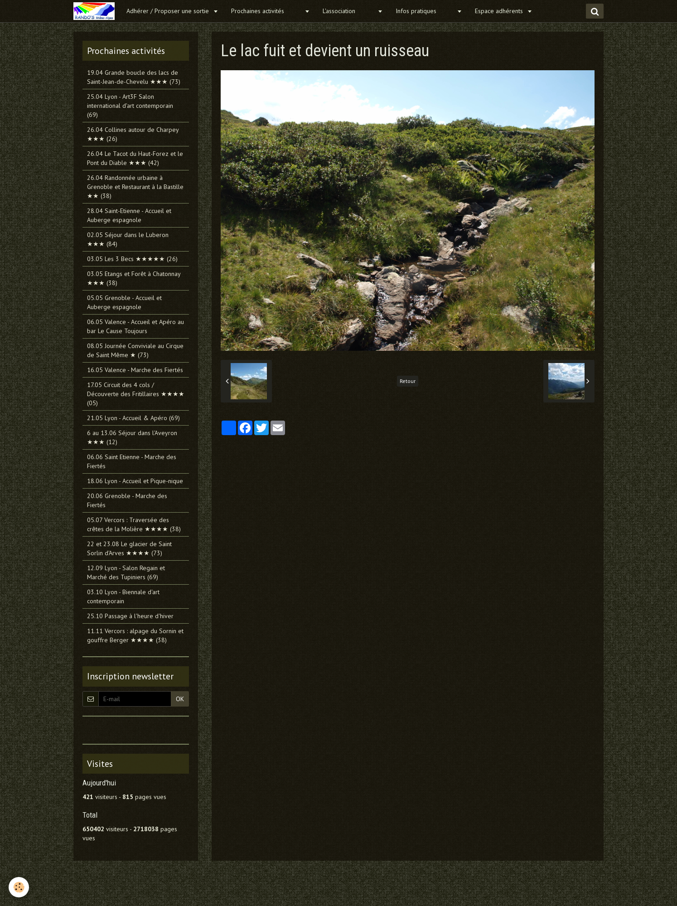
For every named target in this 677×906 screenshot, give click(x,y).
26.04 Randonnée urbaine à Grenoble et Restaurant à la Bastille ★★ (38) (135, 187)
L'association (349, 11)
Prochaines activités (266, 11)
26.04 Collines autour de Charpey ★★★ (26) (133, 134)
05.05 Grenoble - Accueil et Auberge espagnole (124, 302)
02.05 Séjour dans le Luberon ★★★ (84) (128, 239)
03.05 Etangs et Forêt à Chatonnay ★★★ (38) (133, 278)
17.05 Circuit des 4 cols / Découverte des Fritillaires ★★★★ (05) (135, 394)
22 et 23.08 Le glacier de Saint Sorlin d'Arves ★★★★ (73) (129, 548)
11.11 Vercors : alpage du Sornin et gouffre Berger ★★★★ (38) (135, 635)
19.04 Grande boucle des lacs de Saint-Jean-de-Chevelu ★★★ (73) (133, 77)
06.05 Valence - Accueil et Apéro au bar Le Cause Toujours (135, 326)
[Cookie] (19, 887)
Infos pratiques (425, 11)
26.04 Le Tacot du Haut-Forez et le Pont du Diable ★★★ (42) (135, 158)
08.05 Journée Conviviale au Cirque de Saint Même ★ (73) (135, 350)
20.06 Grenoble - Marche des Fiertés (127, 500)
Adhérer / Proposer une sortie (168, 11)
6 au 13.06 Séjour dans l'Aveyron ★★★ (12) (132, 437)
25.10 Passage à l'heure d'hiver (130, 616)
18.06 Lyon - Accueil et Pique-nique (135, 481)
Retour (408, 381)
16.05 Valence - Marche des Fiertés (135, 370)
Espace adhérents (500, 11)
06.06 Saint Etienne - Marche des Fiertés (131, 461)
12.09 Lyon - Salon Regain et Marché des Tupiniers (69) (126, 572)
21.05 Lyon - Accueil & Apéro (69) (133, 418)
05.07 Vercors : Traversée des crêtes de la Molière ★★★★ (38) (134, 524)
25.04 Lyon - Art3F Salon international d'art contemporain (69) (130, 105)
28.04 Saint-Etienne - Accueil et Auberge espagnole (129, 215)
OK (180, 699)
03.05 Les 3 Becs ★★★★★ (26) (132, 259)
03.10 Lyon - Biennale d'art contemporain (123, 596)
